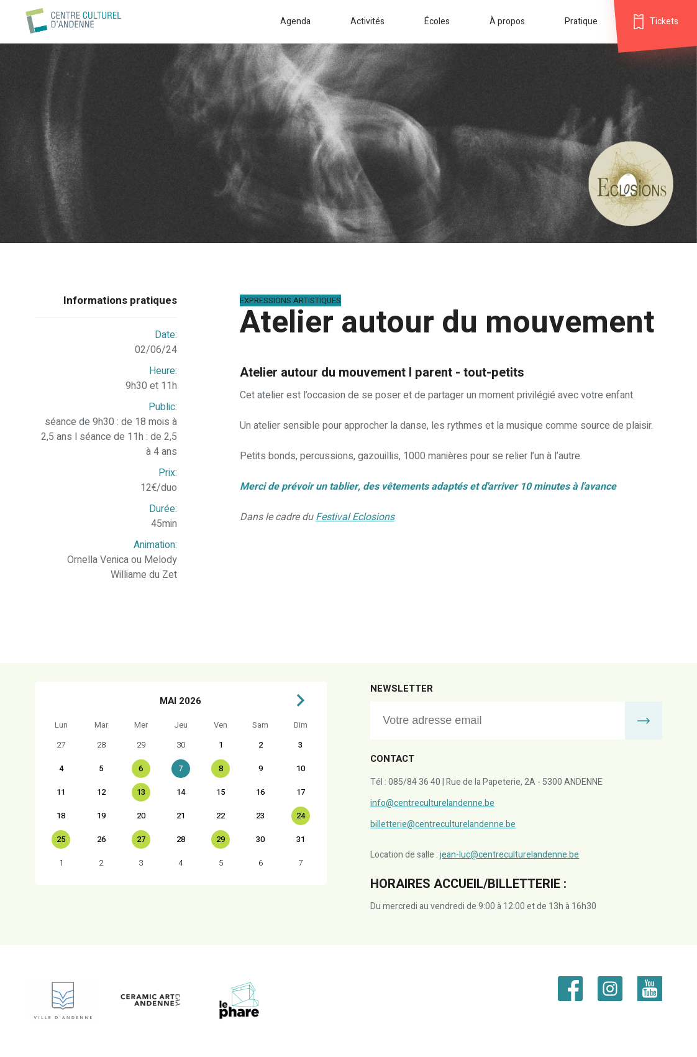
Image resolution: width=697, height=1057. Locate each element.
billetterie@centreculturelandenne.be (443, 824)
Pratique (581, 21)
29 (220, 839)
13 (141, 792)
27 (141, 839)
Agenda (295, 21)
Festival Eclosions (355, 517)
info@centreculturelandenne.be (432, 803)
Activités (367, 21)
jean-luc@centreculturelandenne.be (509, 854)
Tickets (664, 21)
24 (300, 815)
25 (61, 839)
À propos (507, 21)
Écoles (437, 21)
